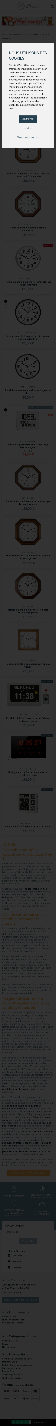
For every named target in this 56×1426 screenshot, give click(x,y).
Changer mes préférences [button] (28, 137)
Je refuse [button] (28, 128)
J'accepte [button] (28, 119)
